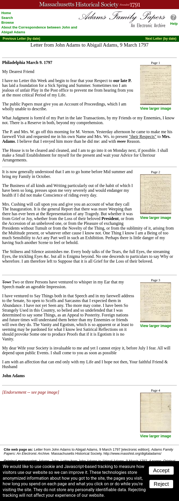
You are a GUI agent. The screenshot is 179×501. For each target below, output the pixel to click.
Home (6, 13)
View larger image (155, 109)
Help (174, 24)
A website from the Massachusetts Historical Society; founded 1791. (89, 4)
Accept (161, 470)
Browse (7, 23)
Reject (161, 484)
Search (7, 18)
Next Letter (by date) (160, 38)
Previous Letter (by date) (21, 38)
